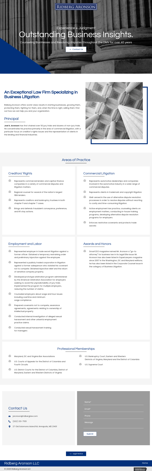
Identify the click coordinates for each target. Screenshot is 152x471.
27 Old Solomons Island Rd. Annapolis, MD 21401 (35, 426)
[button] (76, 49)
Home (145, 462)
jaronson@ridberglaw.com (25, 415)
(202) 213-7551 (20, 421)
